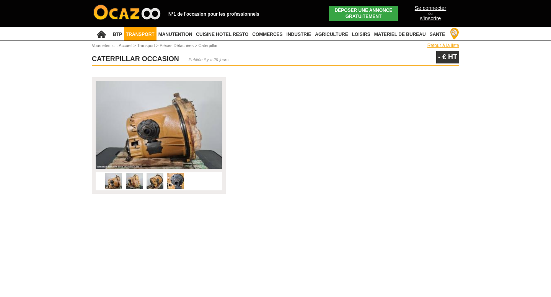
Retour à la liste (443, 45)
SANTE (437, 34)
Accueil (125, 45)
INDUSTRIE (299, 34)
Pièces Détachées (177, 45)
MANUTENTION (175, 34)
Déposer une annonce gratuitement (364, 13)
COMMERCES (267, 34)
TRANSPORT (140, 34)
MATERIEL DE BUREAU (400, 34)
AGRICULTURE (331, 34)
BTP (117, 34)
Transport (146, 45)
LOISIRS (361, 34)
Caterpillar (208, 45)
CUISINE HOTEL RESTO (222, 34)
